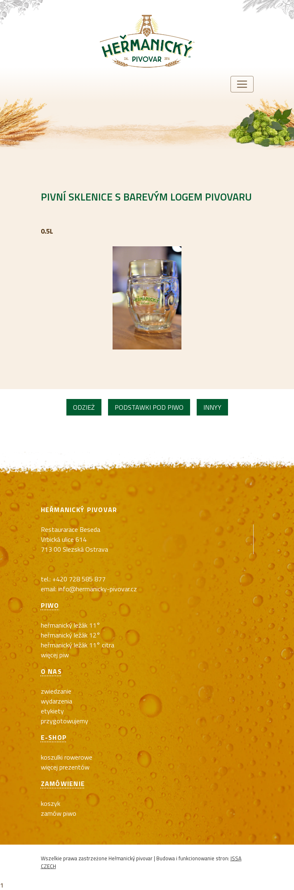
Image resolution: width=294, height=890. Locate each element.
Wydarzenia (56, 701)
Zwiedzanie (56, 691)
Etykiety (52, 711)
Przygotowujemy (64, 721)
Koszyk (50, 803)
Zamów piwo (58, 813)
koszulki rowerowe (66, 757)
